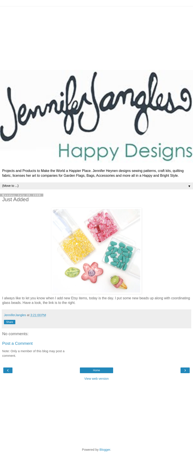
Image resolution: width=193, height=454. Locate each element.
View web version (96, 378)
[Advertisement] (96, 37)
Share (9, 322)
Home (96, 370)
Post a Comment (17, 343)
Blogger (105, 449)
